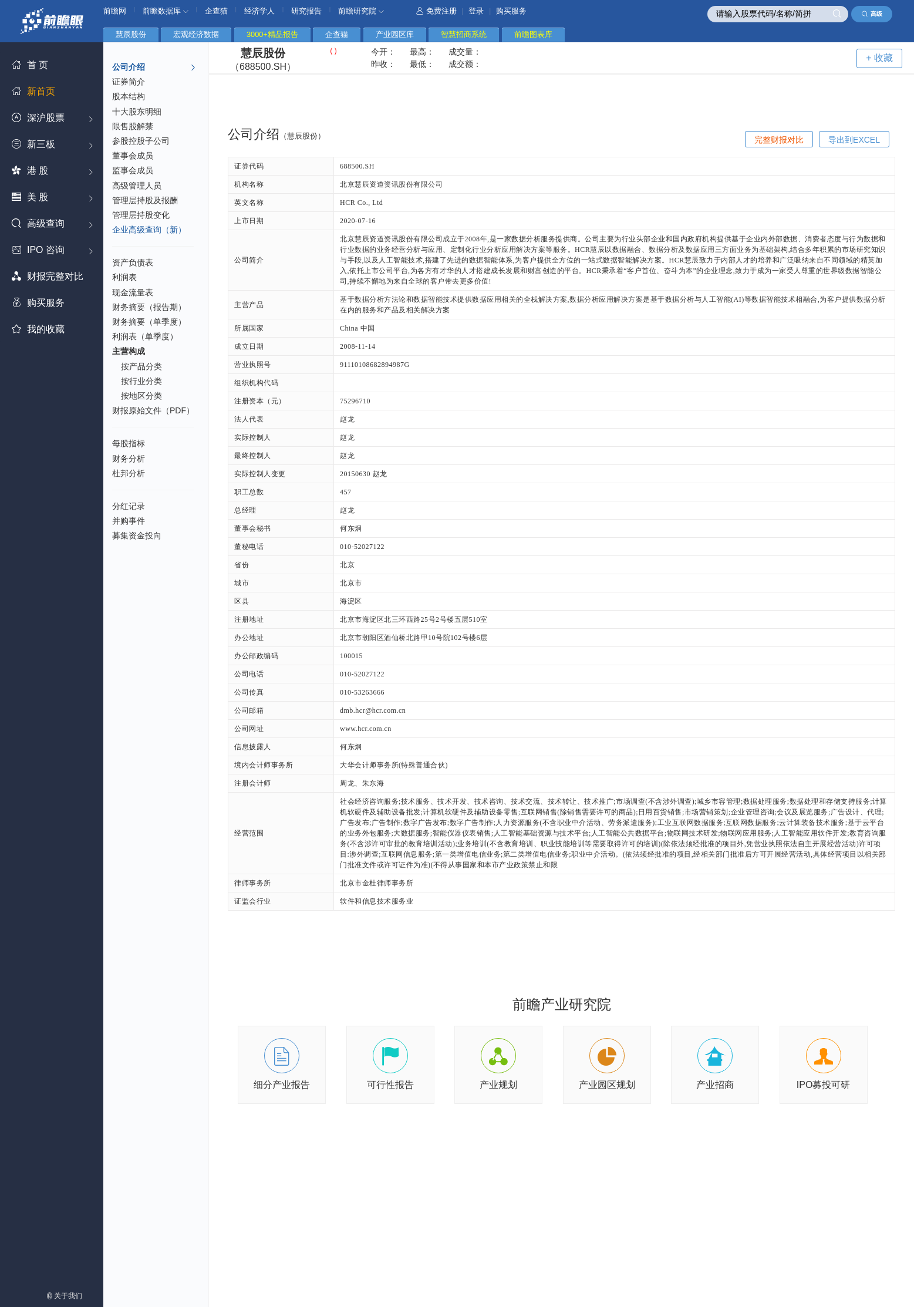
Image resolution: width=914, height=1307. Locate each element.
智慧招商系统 (464, 34)
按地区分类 (141, 395)
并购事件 (128, 521)
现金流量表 (132, 292)
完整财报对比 (779, 139)
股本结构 (128, 96)
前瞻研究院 (361, 10)
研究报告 (306, 10)
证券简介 (128, 81)
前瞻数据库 (165, 10)
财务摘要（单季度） (149, 321)
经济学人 (259, 10)
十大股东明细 (136, 111)
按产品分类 (141, 366)
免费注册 (436, 10)
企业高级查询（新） (149, 229)
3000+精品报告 (272, 34)
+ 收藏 (879, 58)
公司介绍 (154, 67)
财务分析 (128, 458)
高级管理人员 (136, 185)
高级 (872, 14)
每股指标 (128, 443)
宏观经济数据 (196, 34)
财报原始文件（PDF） (153, 410)
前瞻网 (114, 10)
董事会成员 (132, 155)
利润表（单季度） (145, 336)
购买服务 (511, 10)
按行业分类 (141, 381)
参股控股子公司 (141, 141)
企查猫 (216, 10)
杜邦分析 (128, 473)
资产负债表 (132, 262)
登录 (476, 10)
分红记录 (128, 506)
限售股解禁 (132, 126)
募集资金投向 (136, 535)
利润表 (124, 277)
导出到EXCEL (854, 139)
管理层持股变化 (141, 215)
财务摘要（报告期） (149, 307)
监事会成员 (132, 170)
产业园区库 (395, 34)
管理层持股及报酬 (145, 200)
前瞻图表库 (533, 34)
